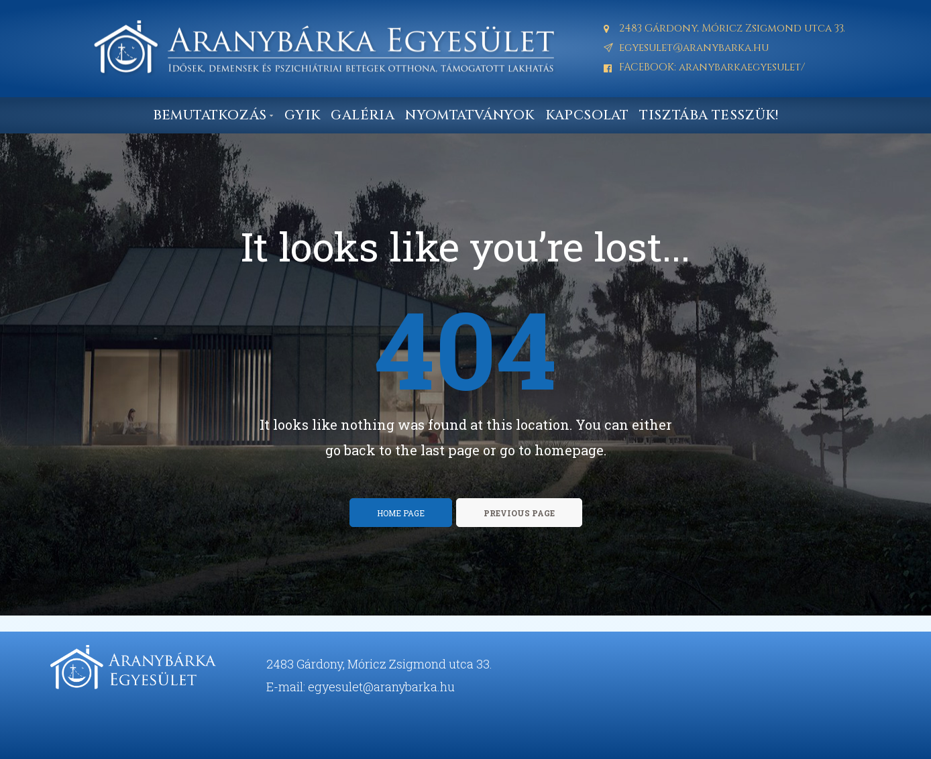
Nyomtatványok (469, 115)
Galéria (362, 115)
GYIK (302, 115)
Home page (401, 513)
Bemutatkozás (213, 115)
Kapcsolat (587, 115)
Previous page (519, 513)
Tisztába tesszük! (708, 115)
